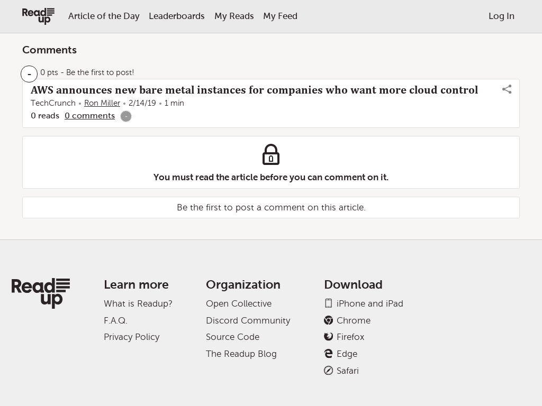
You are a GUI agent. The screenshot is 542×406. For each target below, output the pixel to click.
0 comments (90, 115)
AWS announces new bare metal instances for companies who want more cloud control (254, 90)
